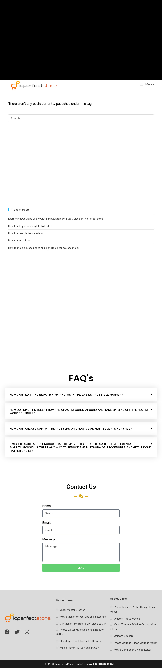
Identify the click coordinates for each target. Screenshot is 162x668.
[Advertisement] (81, 40)
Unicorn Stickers (124, 635)
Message (48, 539)
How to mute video (19, 240)
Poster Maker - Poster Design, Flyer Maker (132, 609)
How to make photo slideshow (25, 233)
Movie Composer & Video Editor (132, 649)
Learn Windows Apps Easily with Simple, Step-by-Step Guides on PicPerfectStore (55, 218)
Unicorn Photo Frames (127, 618)
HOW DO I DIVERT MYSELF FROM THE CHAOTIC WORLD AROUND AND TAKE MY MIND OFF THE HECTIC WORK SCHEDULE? (79, 411)
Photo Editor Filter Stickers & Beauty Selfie (80, 632)
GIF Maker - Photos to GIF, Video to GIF (83, 623)
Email (46, 522)
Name (46, 505)
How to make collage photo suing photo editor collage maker (43, 247)
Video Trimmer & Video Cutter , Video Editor (133, 627)
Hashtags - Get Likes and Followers (80, 641)
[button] (81, 394)
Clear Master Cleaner (72, 609)
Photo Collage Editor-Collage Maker (135, 642)
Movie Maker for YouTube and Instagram (83, 616)
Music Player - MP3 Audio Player (79, 647)
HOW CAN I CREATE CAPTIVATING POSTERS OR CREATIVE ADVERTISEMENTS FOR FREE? (71, 428)
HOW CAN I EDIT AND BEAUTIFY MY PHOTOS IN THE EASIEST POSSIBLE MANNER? (66, 394)
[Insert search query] (81, 118)
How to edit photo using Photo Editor (30, 226)
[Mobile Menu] (147, 84)
